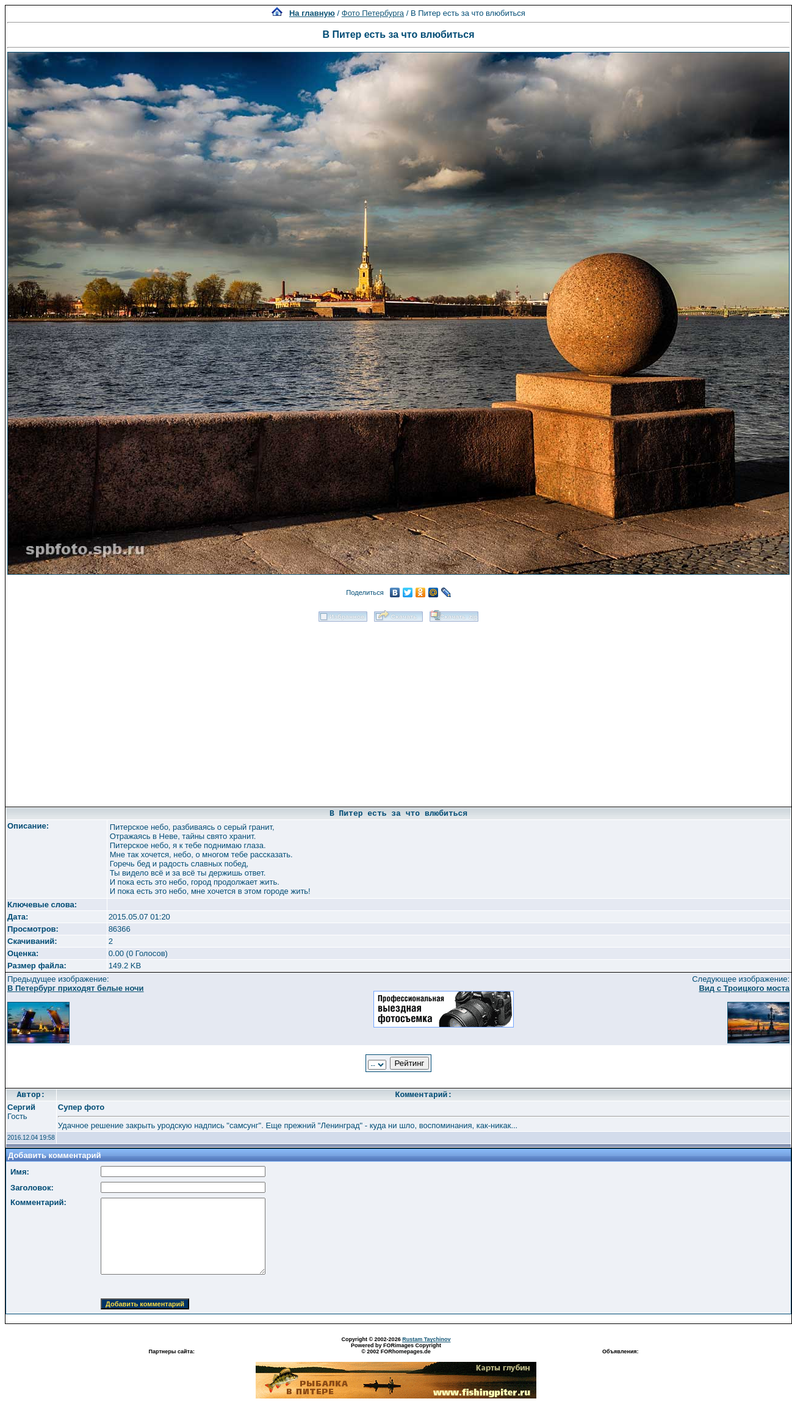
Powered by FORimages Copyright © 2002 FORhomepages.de (396, 1348)
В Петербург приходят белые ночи (75, 988)
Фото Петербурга (373, 13)
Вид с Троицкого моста (744, 988)
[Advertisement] (398, 710)
